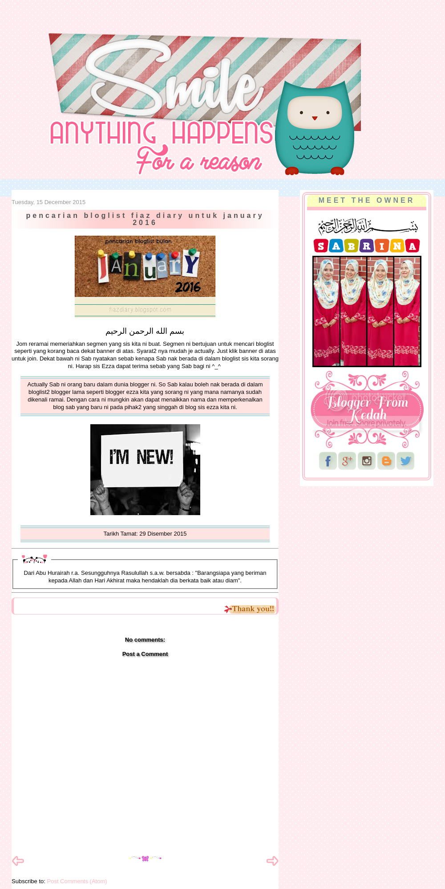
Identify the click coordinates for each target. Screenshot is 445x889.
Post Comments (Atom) (77, 881)
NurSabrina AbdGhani (110, 24)
